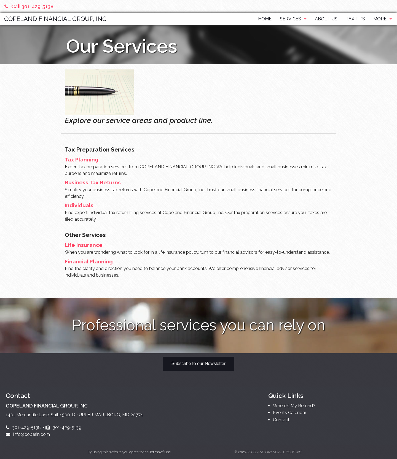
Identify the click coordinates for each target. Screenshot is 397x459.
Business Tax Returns (93, 182)
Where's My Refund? (294, 405)
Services (290, 18)
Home (265, 18)
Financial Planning (89, 261)
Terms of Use (160, 452)
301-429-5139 (63, 427)
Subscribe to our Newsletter (198, 363)
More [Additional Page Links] (380, 18)
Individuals (79, 205)
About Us (326, 18)
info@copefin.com (28, 434)
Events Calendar (289, 412)
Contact (281, 419)
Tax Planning (81, 159)
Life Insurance (84, 245)
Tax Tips (355, 18)
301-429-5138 (23, 427)
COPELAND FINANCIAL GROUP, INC (55, 18)
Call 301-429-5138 (28, 6)
